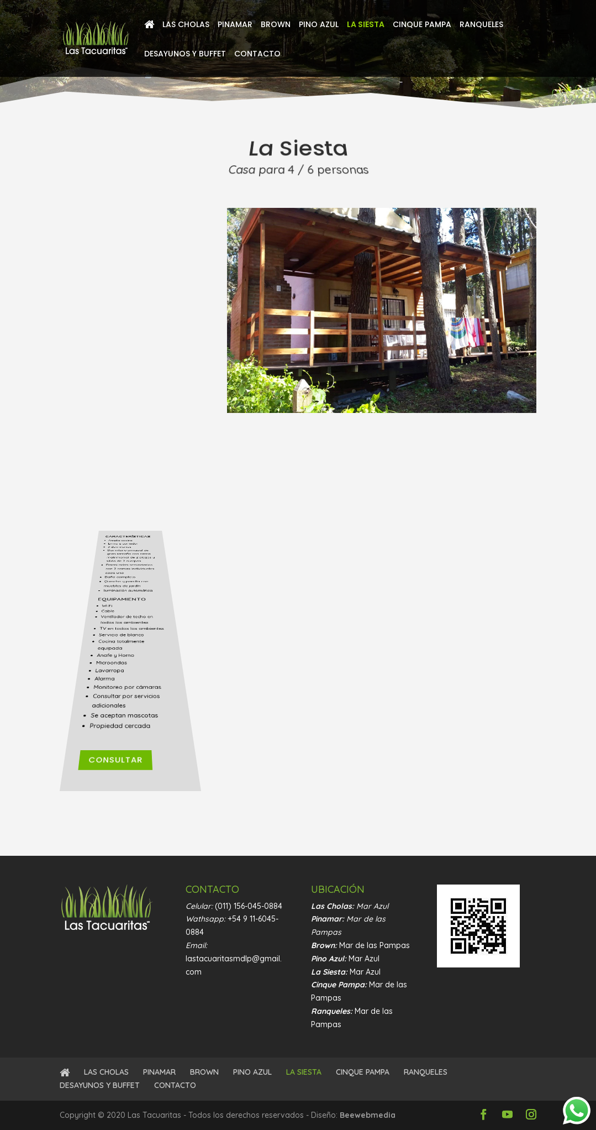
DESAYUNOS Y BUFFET (185, 54)
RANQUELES (481, 25)
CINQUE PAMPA (422, 25)
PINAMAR (235, 25)
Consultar (125, 781)
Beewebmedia (367, 1115)
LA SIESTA (365, 25)
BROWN (276, 25)
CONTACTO (257, 54)
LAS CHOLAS (185, 25)
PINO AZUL (319, 25)
